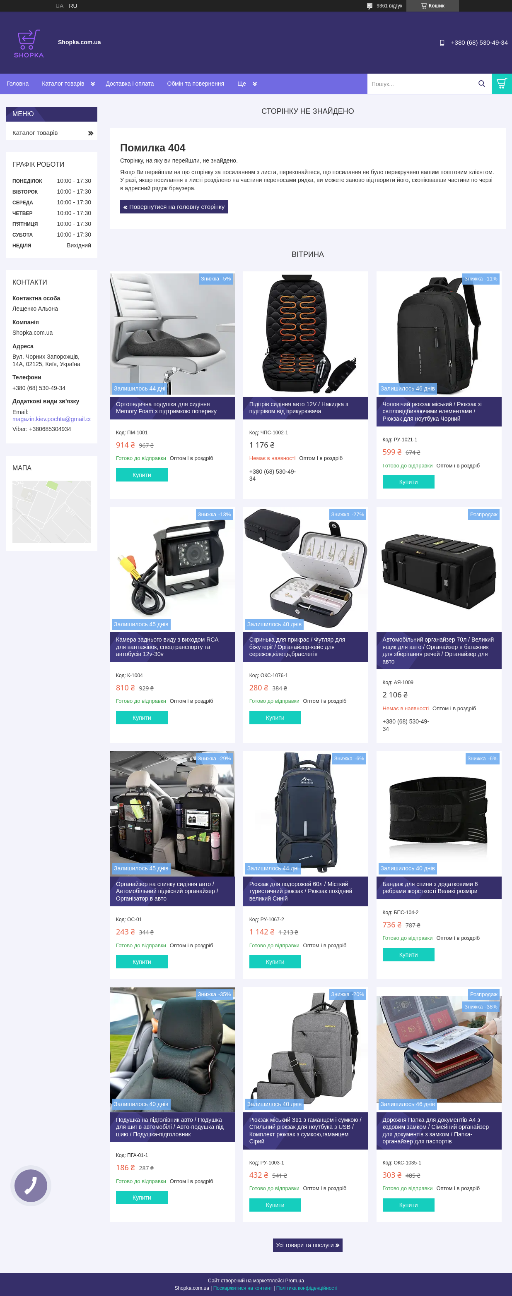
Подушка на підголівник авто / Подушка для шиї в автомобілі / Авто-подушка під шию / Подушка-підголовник (170, 1127)
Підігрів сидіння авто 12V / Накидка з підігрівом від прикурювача (298, 408)
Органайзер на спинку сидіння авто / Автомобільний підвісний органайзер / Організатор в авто (167, 891)
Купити (142, 475)
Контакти (249, 83)
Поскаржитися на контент (242, 1288)
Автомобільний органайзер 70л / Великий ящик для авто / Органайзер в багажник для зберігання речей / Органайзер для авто (438, 650)
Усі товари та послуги (305, 1245)
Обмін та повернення (196, 83)
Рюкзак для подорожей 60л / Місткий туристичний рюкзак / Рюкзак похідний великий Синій (301, 891)
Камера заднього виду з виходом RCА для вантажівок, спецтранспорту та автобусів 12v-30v (167, 646)
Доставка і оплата (130, 83)
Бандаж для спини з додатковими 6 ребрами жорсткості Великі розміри (430, 888)
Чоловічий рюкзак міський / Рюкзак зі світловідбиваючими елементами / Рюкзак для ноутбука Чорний (432, 411)
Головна (18, 83)
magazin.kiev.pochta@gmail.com (54, 419)
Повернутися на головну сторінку (177, 206)
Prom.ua (294, 1281)
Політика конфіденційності (307, 1288)
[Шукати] (481, 84)
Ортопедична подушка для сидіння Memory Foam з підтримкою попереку (166, 408)
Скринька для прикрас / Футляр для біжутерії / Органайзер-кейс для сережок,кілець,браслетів (297, 646)
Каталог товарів (63, 83)
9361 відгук (389, 6)
